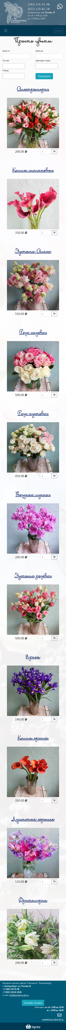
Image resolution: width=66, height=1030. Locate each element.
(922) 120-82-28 (39, 9)
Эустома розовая (33, 576)
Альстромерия (33, 89)
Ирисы (33, 657)
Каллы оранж (33, 738)
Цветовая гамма (43, 60)
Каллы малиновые (33, 170)
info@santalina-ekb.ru (19, 995)
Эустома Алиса (33, 252)
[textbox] (4, 65)
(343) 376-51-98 (39, 4)
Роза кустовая (33, 414)
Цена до (39, 51)
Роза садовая (33, 333)
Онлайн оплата (33, 1002)
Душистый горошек (33, 819)
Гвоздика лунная (33, 495)
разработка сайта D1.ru (52, 1019)
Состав (6, 60)
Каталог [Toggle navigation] (58, 30)
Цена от (6, 51)
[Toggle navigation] (5, 30)
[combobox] (14, 66)
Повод (6, 70)
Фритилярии (33, 900)
